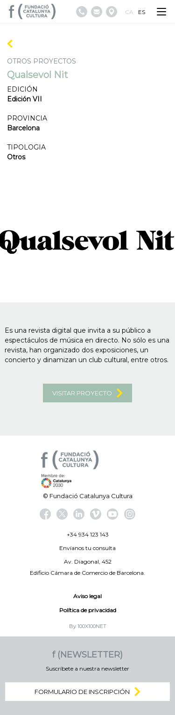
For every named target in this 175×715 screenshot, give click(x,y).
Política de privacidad (87, 610)
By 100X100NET (87, 626)
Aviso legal (87, 596)
